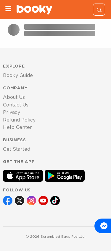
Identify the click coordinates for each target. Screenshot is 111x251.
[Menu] (8, 9)
